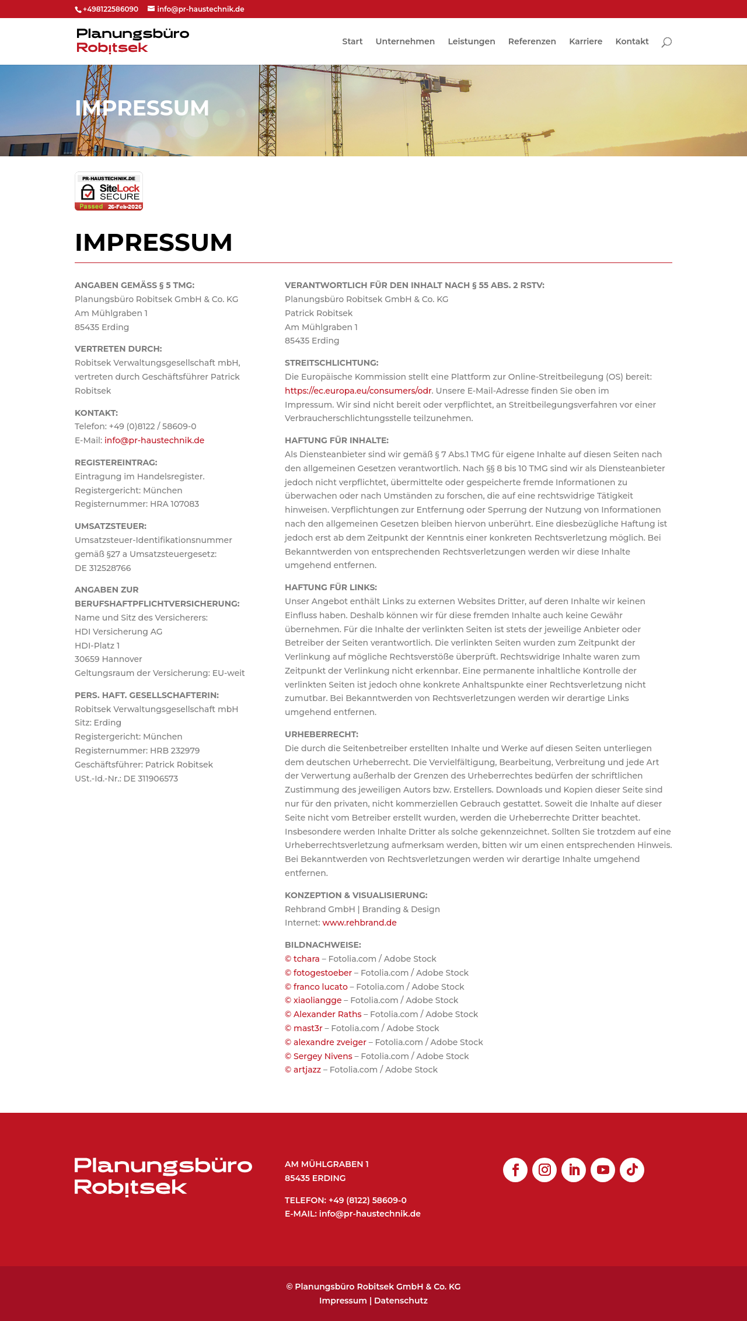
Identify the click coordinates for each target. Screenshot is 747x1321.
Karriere (585, 42)
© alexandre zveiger (325, 1042)
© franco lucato (316, 987)
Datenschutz (401, 1300)
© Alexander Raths (323, 1014)
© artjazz (303, 1069)
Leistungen (471, 42)
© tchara (302, 959)
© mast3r (304, 1028)
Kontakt (633, 42)
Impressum (343, 1300)
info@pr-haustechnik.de (154, 440)
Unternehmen (405, 42)
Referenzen (532, 42)
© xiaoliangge (313, 1000)
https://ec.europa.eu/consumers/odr (358, 391)
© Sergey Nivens (318, 1056)
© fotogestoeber (318, 973)
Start (353, 42)
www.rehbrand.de (360, 922)
